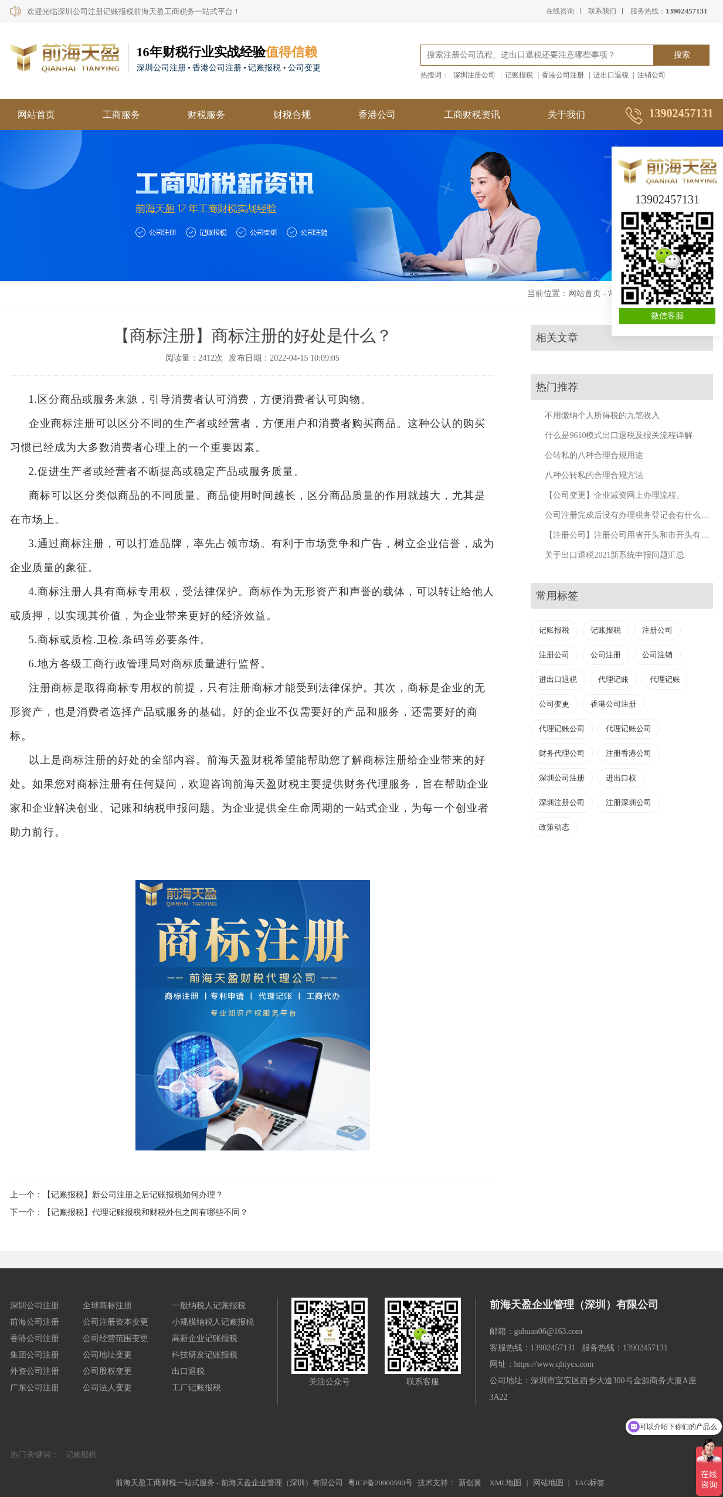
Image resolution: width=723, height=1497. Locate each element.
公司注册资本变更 (115, 1322)
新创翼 (470, 1482)
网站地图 (548, 1482)
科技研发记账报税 (204, 1354)
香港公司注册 (563, 75)
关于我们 (566, 115)
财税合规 (292, 115)
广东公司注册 (34, 1387)
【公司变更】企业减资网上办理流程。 (614, 495)
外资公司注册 (34, 1371)
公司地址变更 (107, 1354)
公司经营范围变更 (115, 1338)
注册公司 (657, 630)
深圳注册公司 (474, 75)
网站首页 (36, 115)
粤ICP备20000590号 (380, 1482)
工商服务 (121, 115)
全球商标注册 (107, 1305)
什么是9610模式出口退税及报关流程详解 (619, 435)
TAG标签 (590, 1482)
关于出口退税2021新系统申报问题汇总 (614, 555)
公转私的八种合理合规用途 (594, 455)
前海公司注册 (34, 1322)
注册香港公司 (628, 753)
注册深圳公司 (628, 802)
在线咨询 (560, 11)
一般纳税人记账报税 (209, 1305)
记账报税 (519, 75)
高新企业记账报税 (204, 1338)
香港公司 (377, 115)
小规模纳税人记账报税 (213, 1322)
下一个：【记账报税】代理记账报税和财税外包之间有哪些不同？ (129, 1212)
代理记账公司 (562, 728)
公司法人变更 (107, 1387)
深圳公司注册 (562, 777)
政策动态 (554, 827)
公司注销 (657, 654)
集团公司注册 (34, 1354)
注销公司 (651, 75)
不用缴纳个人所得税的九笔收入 (602, 415)
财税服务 (206, 115)
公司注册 (605, 654)
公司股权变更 (107, 1371)
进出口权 (621, 777)
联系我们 (602, 11)
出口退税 (188, 1371)
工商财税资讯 (472, 115)
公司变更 (554, 704)
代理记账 (613, 679)
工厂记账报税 (196, 1387)
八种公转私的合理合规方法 (594, 475)
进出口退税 (611, 75)
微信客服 (667, 315)
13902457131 (667, 199)
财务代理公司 (562, 753)
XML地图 (506, 1482)
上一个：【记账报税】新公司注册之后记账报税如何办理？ (116, 1194)
